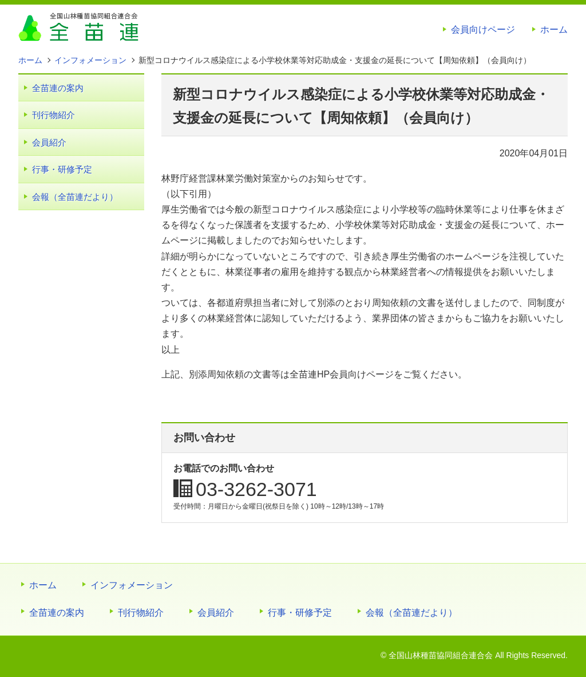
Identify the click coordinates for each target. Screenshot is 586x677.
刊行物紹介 (53, 115)
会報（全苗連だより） (75, 197)
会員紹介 (49, 142)
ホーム (554, 29)
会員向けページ (483, 29)
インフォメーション (131, 585)
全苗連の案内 (58, 88)
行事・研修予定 (62, 169)
